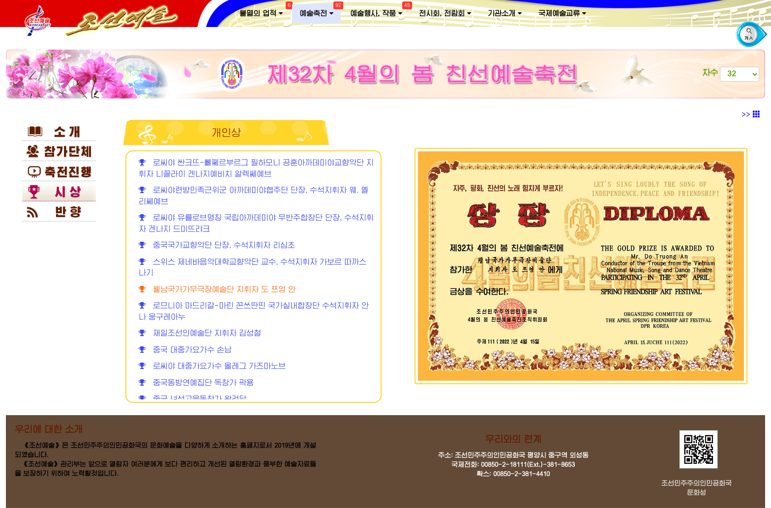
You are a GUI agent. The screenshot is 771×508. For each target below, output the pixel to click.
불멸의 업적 (264, 11)
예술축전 (320, 11)
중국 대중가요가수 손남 (185, 350)
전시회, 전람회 (445, 13)
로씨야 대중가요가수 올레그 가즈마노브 (212, 366)
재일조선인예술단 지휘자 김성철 (200, 333)
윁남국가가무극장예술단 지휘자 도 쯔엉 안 (217, 289)
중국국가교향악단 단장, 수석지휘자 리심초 (217, 245)
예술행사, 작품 (380, 11)
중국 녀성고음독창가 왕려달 (192, 399)
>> (750, 114)
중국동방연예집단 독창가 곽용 (196, 383)
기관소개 (505, 13)
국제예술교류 (562, 13)
